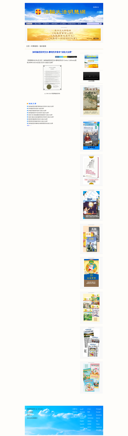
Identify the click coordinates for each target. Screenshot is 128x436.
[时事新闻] (28, 24)
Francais (82, 430)
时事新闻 (34, 46)
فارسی (82, 427)
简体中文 (74, 412)
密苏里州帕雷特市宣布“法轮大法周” (38, 119)
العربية (81, 409)
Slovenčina (99, 415)
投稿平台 (29, 415)
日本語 (89, 424)
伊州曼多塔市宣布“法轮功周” (36, 108)
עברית (89, 409)
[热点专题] (38, 24)
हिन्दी (89, 412)
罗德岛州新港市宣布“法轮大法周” (37, 110)
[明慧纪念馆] (72, 24)
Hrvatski (90, 415)
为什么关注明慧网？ (32, 418)
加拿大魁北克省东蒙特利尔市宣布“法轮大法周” (41, 117)
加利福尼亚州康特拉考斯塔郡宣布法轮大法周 (40, 123)
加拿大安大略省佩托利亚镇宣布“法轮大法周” (40, 115)
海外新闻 (43, 46)
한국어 (89, 427)
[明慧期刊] (46, 24)
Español (82, 424)
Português (98, 409)
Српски (98, 418)
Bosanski (82, 412)
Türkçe (98, 424)
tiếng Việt (98, 430)
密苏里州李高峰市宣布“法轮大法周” (38, 121)
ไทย (97, 421)
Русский (98, 412)
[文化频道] (63, 24)
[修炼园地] (54, 24)
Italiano (89, 421)
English (82, 421)
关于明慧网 (30, 412)
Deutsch (82, 418)
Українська (99, 427)
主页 (28, 46)
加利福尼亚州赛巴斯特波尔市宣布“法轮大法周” (41, 106)
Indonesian (90, 418)
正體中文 (74, 409)
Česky (81, 415)
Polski (89, 430)
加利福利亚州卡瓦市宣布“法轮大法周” (38, 112)
